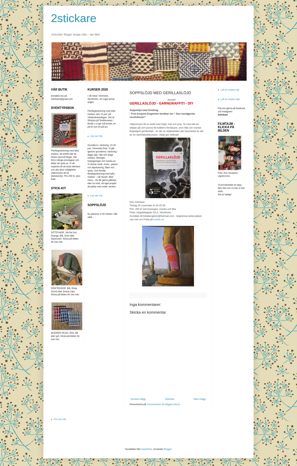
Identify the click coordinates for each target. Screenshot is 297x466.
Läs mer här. (96, 136)
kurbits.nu (158, 219)
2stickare (73, 18)
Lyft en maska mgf (230, 89)
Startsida (169, 399)
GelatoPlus (146, 449)
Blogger (168, 449)
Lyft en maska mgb (230, 99)
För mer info (60, 419)
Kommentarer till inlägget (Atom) (163, 404)
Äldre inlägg (200, 399)
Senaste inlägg (138, 399)
